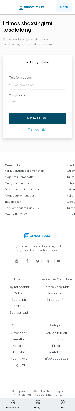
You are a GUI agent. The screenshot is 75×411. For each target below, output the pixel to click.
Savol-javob (56, 293)
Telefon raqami (20, 77)
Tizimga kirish (37, 129)
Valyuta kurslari (56, 333)
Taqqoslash (56, 339)
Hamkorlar (19, 306)
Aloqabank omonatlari (20, 195)
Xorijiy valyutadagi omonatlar (24, 170)
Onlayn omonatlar (17, 183)
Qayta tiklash (37, 118)
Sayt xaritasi (19, 312)
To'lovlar (19, 352)
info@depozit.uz (56, 358)
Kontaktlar (56, 352)
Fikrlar (56, 345)
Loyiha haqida (19, 287)
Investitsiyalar (19, 358)
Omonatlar (19, 333)
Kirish (64, 7)
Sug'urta (19, 365)
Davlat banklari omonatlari (22, 189)
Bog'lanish (19, 299)
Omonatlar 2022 (16, 214)
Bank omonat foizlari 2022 (22, 208)
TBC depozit (13, 201)
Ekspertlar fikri (56, 299)
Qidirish (19, 293)
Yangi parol (17, 95)
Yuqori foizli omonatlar (19, 177)
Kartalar (18, 345)
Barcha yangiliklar (56, 287)
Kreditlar (19, 339)
